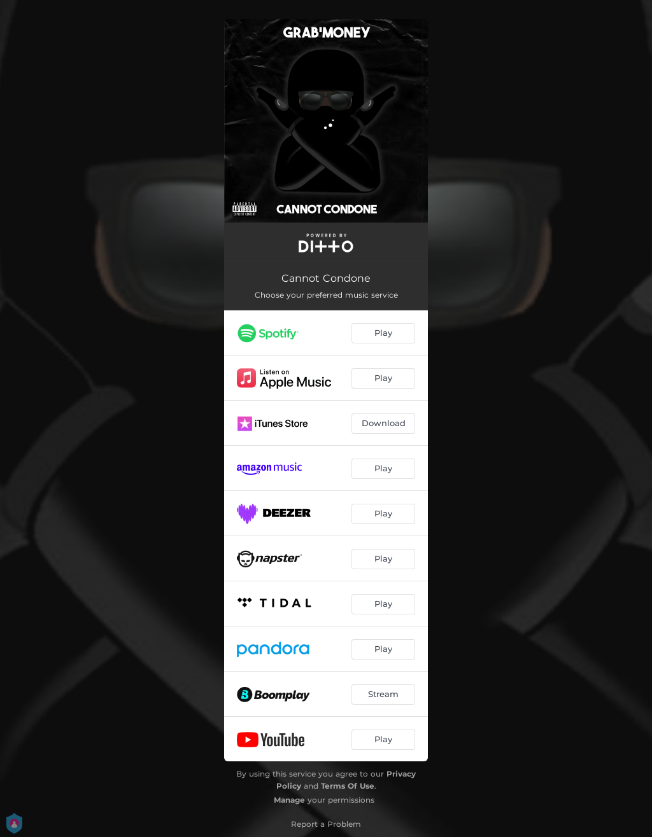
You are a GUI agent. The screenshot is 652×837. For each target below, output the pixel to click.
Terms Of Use (347, 786)
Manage (289, 800)
